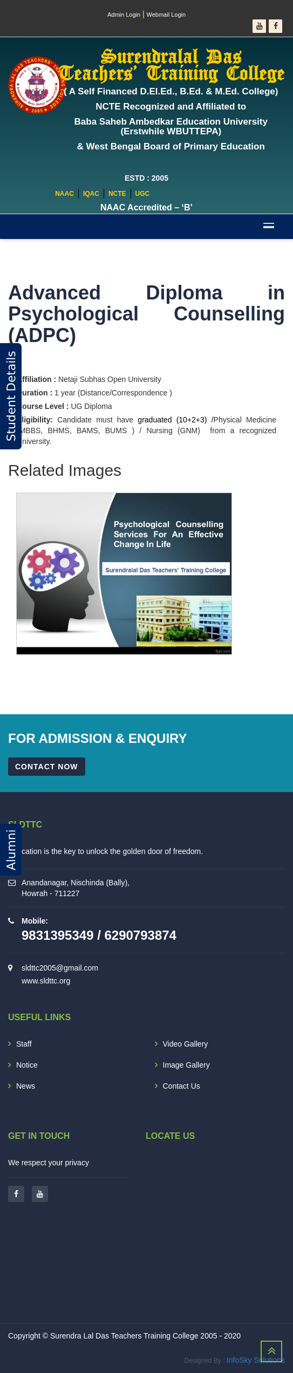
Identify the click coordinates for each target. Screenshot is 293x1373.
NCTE (117, 193)
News (25, 1086)
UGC (142, 193)
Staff (24, 1044)
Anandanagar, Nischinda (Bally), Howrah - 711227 (76, 888)
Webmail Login (166, 14)
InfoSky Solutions (256, 1360)
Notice (27, 1065)
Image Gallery (186, 1065)
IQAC (91, 193)
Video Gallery (185, 1044)
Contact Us (181, 1086)
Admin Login (123, 14)
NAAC (64, 193)
